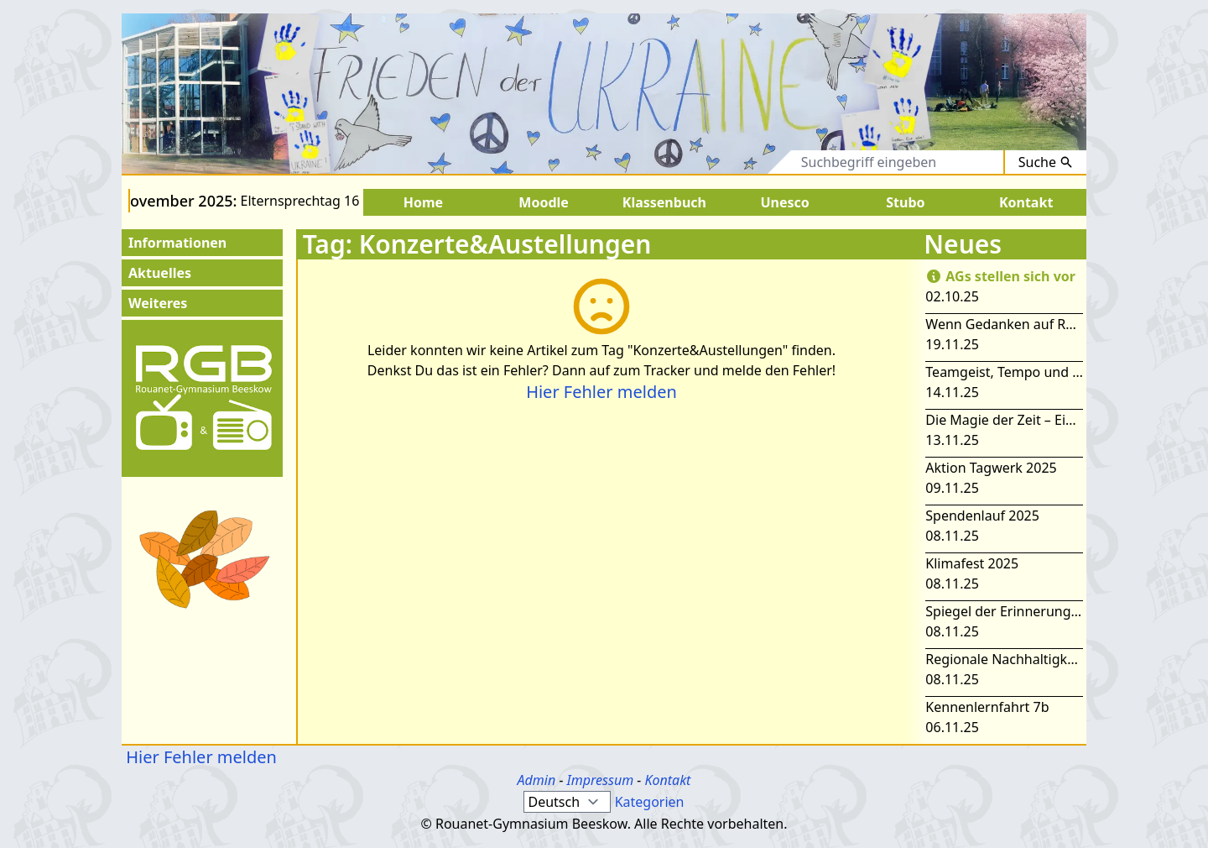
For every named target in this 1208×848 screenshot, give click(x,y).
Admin (537, 780)
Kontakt (667, 780)
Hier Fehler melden (601, 391)
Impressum (600, 780)
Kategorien (650, 802)
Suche (1045, 162)
